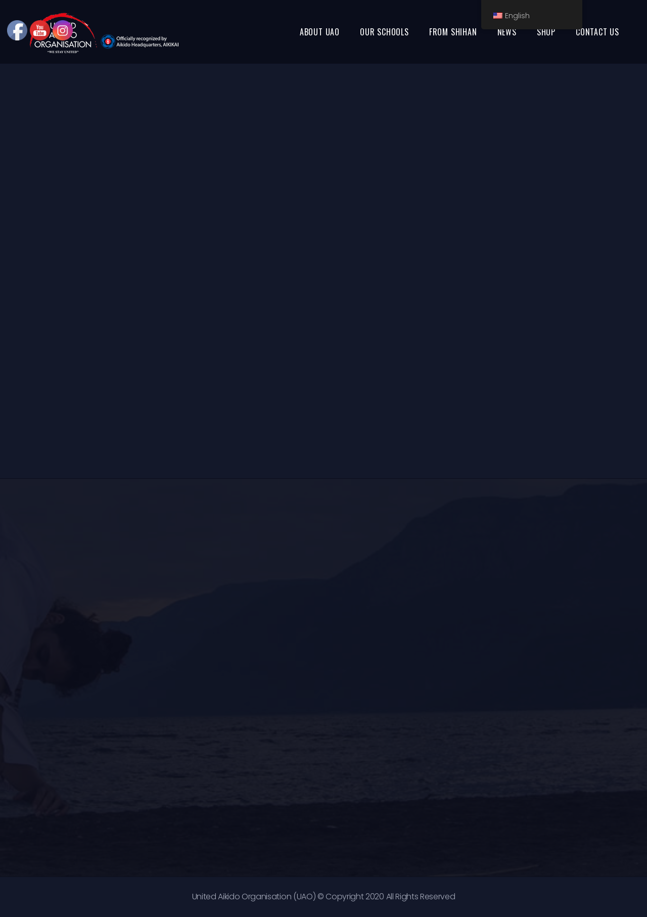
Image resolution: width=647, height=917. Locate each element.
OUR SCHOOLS (384, 32)
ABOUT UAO (320, 32)
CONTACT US (597, 32)
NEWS (507, 32)
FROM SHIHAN (453, 32)
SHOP (546, 32)
